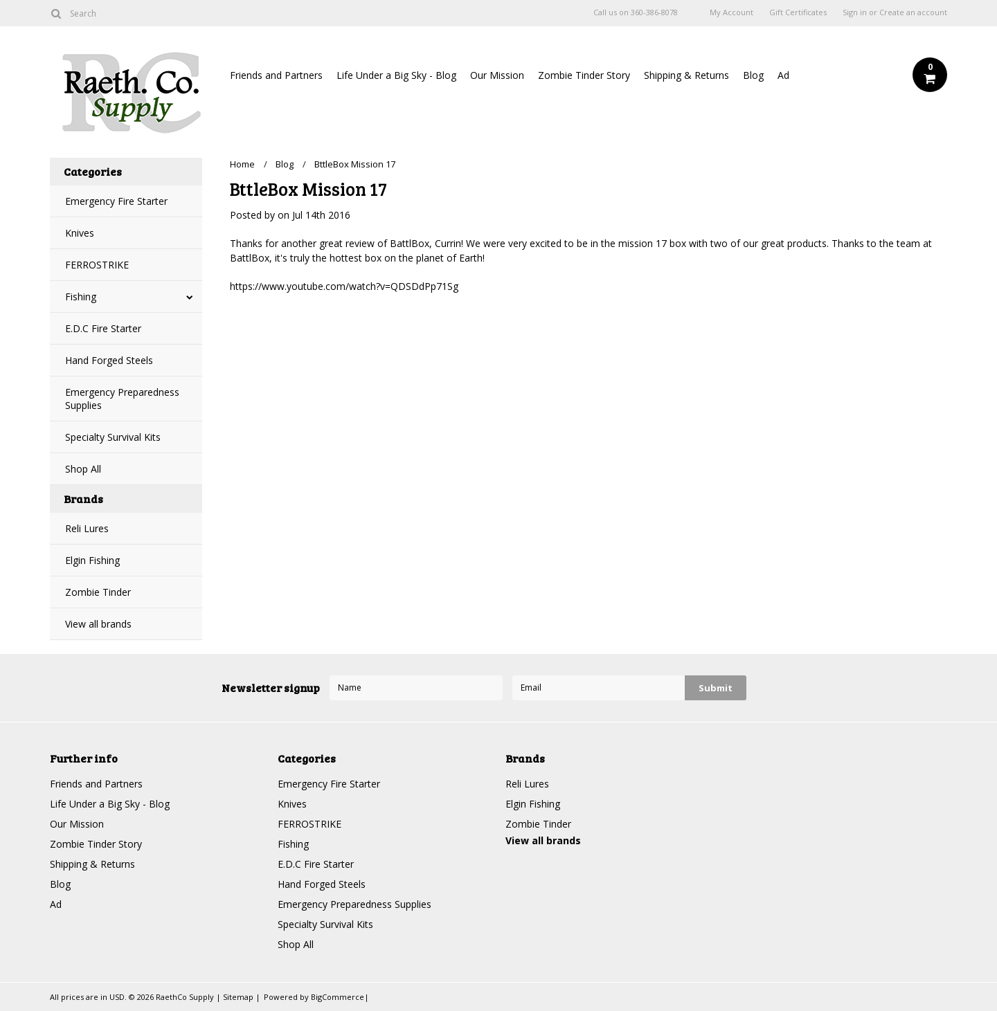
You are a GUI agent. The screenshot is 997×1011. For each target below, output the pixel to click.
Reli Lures (87, 528)
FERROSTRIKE (97, 264)
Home (242, 164)
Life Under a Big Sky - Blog (396, 75)
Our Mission (497, 75)
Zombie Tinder (98, 592)
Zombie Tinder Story (584, 75)
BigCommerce (337, 997)
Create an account (913, 12)
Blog (753, 75)
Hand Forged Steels (109, 360)
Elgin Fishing (92, 560)
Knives (79, 232)
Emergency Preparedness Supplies (122, 398)
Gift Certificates (798, 12)
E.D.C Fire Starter (103, 328)
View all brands (98, 623)
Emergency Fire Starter (116, 201)
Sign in (855, 12)
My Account (731, 12)
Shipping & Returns (686, 75)
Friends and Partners (276, 75)
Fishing (80, 296)
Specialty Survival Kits (113, 437)
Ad (783, 75)
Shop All (83, 468)
